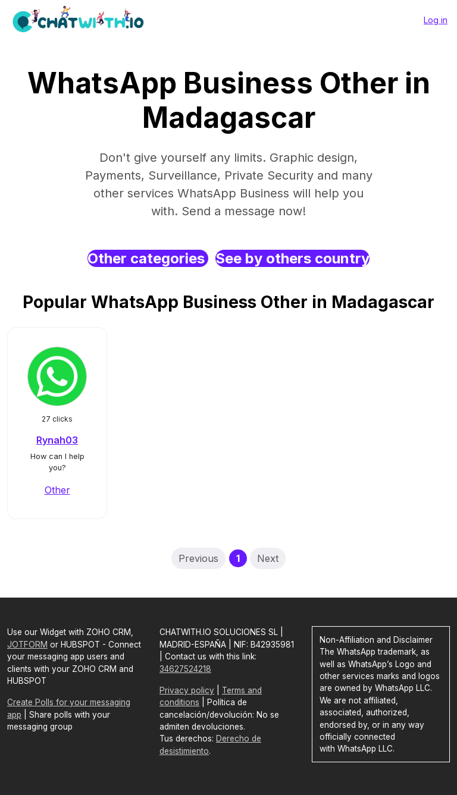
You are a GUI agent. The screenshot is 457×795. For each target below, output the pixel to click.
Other (57, 490)
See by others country (292, 258)
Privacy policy (186, 690)
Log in (435, 20)
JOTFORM (27, 644)
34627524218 (185, 669)
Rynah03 (57, 440)
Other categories (147, 258)
